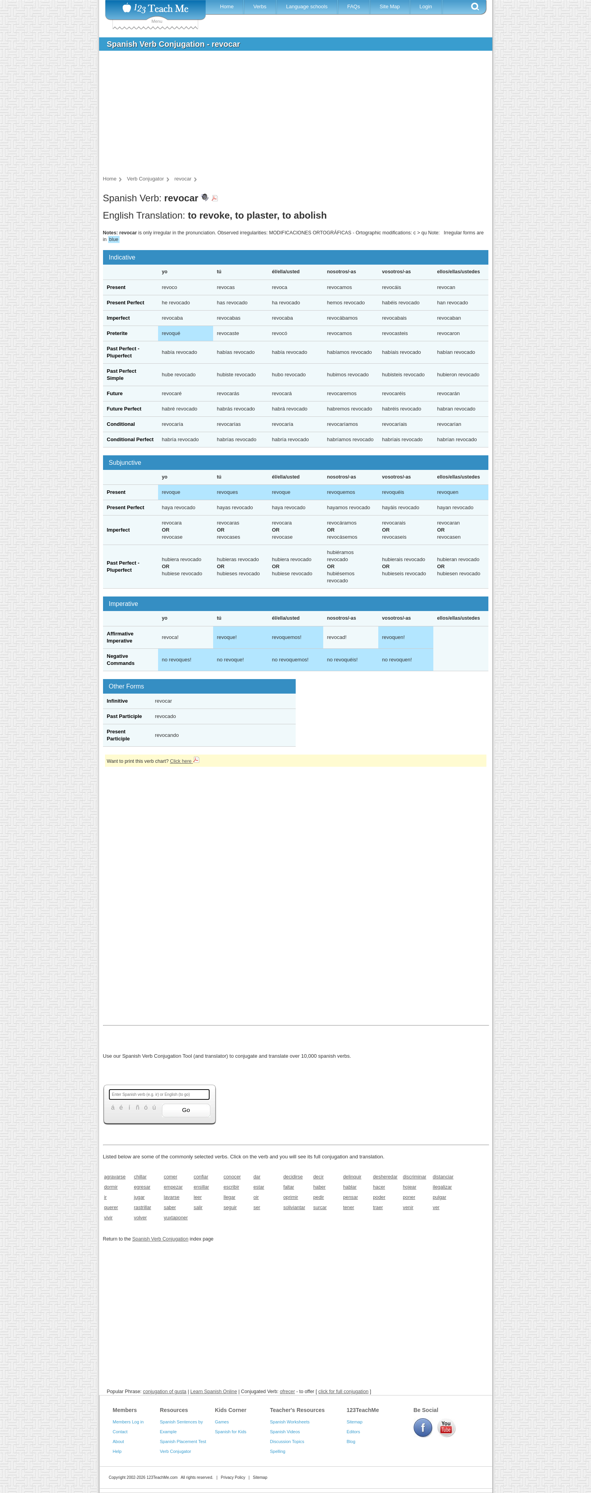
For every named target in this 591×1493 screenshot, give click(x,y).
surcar (320, 1207)
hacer (379, 1187)
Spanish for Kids (231, 1431)
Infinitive (117, 701)
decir (318, 1177)
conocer (232, 1177)
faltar (289, 1187)
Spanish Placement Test (183, 1441)
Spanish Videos (285, 1431)
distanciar (443, 1177)
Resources (174, 1410)
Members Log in (128, 1421)
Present (116, 287)
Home (227, 6)
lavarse (172, 1197)
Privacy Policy (233, 1477)
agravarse (115, 1177)
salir (198, 1207)
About (118, 1441)
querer (111, 1207)
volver (140, 1218)
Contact (120, 1431)
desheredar (385, 1177)
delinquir (352, 1177)
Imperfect (118, 318)
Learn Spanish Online (213, 1391)
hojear (409, 1187)
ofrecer (287, 1391)
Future (115, 393)
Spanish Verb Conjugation (160, 1239)
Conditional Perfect (130, 439)
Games (222, 1421)
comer (170, 1177)
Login (426, 6)
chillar (140, 1177)
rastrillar (142, 1207)
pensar (350, 1197)
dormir (111, 1187)
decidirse (293, 1177)
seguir (230, 1207)
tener (348, 1207)
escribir (231, 1187)
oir (256, 1197)
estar (259, 1187)
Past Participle (124, 716)
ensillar (201, 1187)
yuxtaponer (176, 1218)
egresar (142, 1187)
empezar (173, 1187)
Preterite (117, 333)
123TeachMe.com (162, 1477)
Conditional (121, 424)
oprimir (291, 1197)
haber (319, 1187)
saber (170, 1207)
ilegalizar (442, 1187)
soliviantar (295, 1207)
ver (436, 1207)
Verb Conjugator (175, 1451)
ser (257, 1207)
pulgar (439, 1197)
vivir (108, 1218)
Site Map (389, 6)
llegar (230, 1197)
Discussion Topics (287, 1441)
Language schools (307, 6)
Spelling (277, 1451)
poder (379, 1197)
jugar (139, 1197)
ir (105, 1197)
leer (198, 1197)
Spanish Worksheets (290, 1421)
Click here (184, 761)
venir (408, 1207)
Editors (353, 1431)
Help (117, 1451)
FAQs (353, 6)
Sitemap (355, 1421)
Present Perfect (125, 303)
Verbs (259, 6)
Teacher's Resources (297, 1410)
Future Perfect (124, 409)
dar (257, 1177)
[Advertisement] (290, 116)
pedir (318, 1197)
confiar (201, 1177)
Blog (351, 1441)
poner (409, 1197)
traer (378, 1207)
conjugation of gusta (164, 1391)
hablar (350, 1187)
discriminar (415, 1177)
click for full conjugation (344, 1391)
